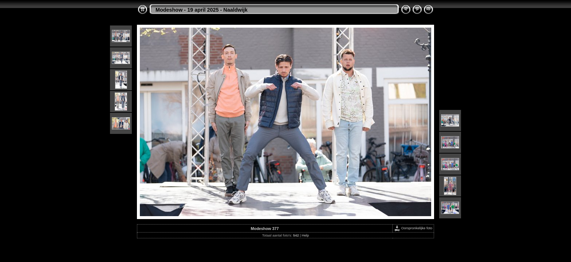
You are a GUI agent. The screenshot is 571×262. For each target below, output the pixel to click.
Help (305, 235)
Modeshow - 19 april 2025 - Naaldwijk (201, 10)
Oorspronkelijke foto (413, 228)
